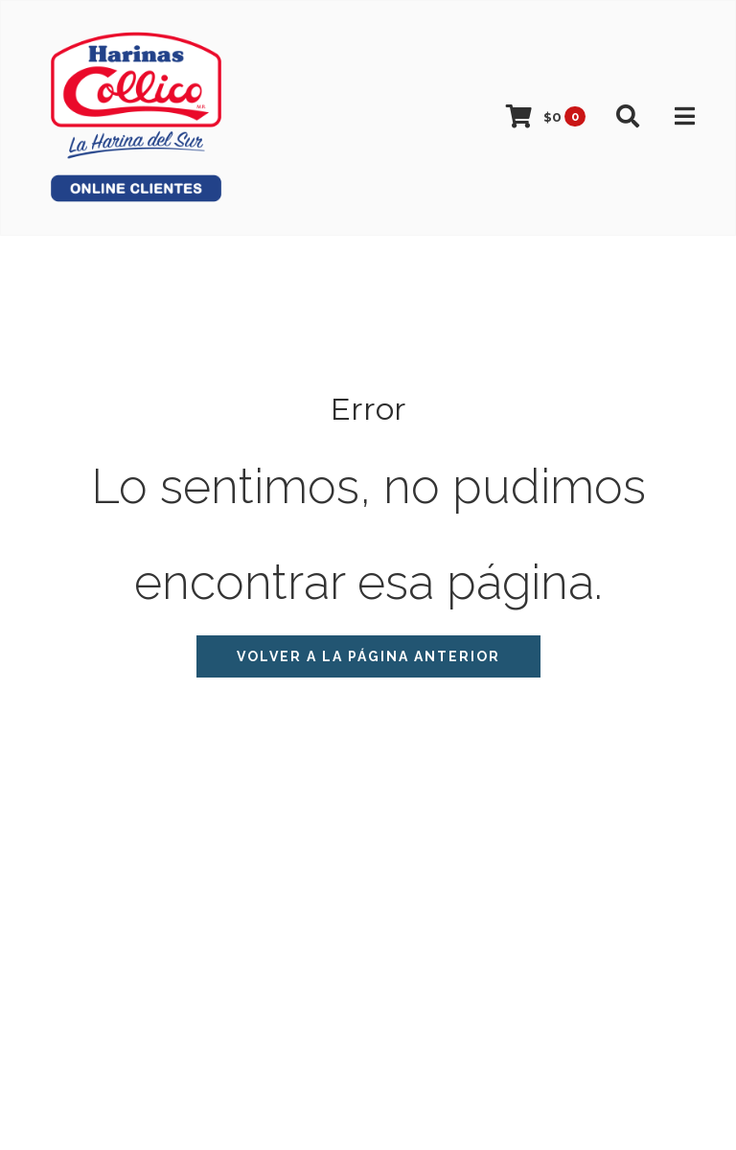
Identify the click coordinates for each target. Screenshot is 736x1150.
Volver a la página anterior (368, 656)
